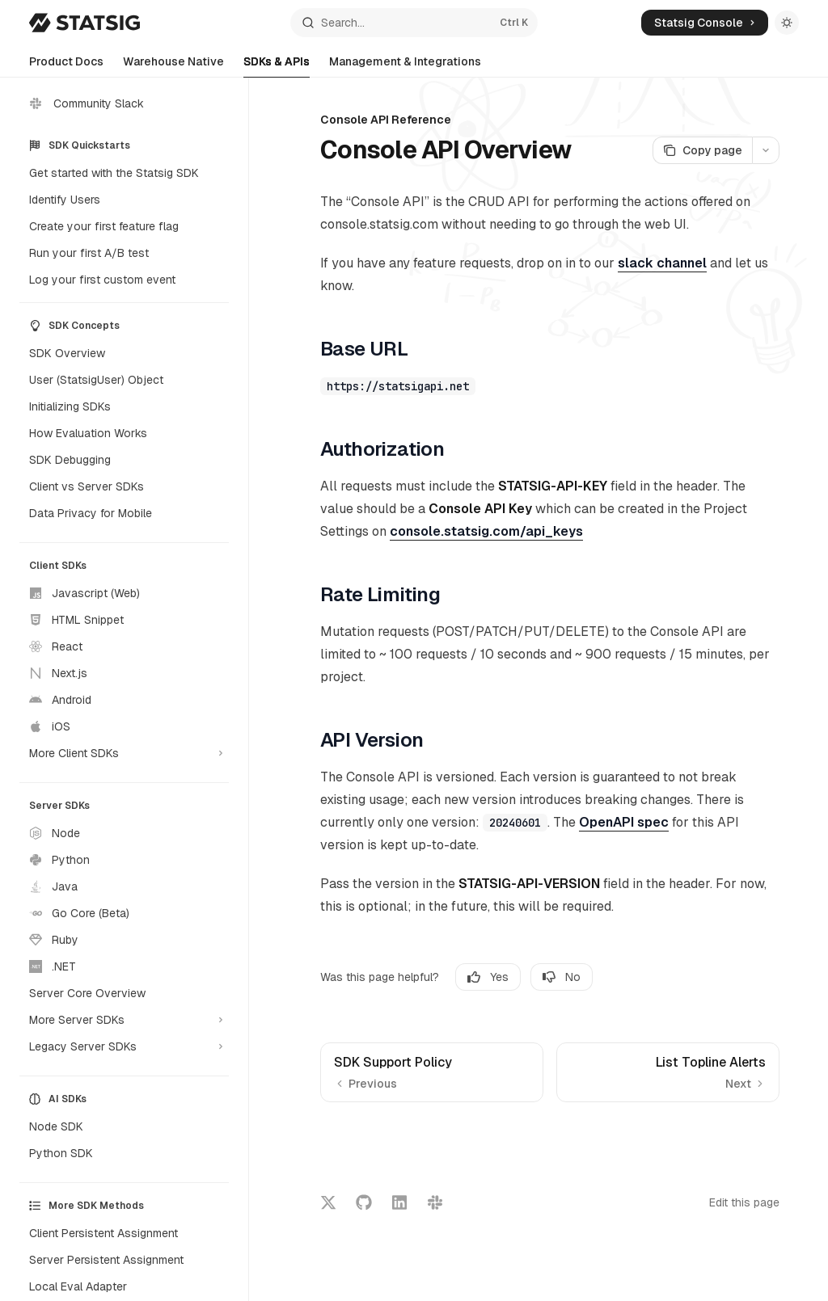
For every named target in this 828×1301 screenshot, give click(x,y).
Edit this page (744, 1202)
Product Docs (66, 66)
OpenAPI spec (624, 822)
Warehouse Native (173, 66)
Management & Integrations (405, 66)
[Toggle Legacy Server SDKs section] (124, 1046)
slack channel (662, 263)
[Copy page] (702, 150)
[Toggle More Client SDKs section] (124, 753)
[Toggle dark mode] (787, 23)
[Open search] (414, 22)
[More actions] (765, 150)
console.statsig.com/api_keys (486, 531)
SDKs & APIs (276, 66)
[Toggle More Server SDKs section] (124, 1020)
